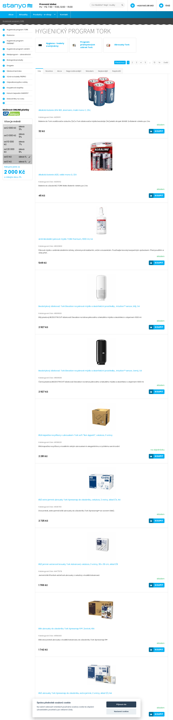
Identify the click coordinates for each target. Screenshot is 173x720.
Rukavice (10, 35)
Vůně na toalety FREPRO (16, 76)
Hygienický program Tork (19, 695)
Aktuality (23, 14)
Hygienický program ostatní (18, 49)
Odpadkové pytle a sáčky (17, 82)
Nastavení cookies (121, 711)
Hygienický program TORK (13, 21)
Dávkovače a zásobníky (19, 701)
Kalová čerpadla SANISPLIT (18, 93)
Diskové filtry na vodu (15, 99)
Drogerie (10, 65)
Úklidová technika (14, 71)
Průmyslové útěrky (16, 706)
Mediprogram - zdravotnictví (19, 54)
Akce (11, 14)
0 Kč (167, 5)
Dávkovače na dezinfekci (20, 698)
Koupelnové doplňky (15, 88)
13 (154, 62)
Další (166, 62)
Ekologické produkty (15, 60)
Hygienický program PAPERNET (15, 42)
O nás (67, 695)
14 (159, 62)
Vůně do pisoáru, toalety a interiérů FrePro (28, 703)
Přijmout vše (121, 704)
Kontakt (64, 14)
